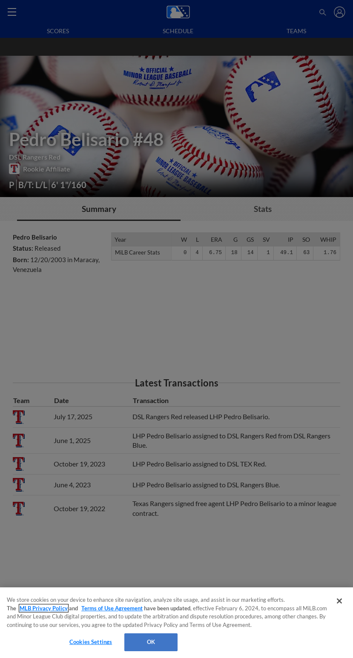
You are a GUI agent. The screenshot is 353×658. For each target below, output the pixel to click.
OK (151, 641)
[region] (176, 622)
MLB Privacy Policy (44, 608)
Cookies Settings (90, 641)
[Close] (339, 601)
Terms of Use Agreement (112, 608)
